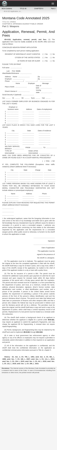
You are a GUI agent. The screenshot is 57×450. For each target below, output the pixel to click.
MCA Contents (7, 8)
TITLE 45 (23, 8)
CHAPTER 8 (38, 8)
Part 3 (53, 8)
